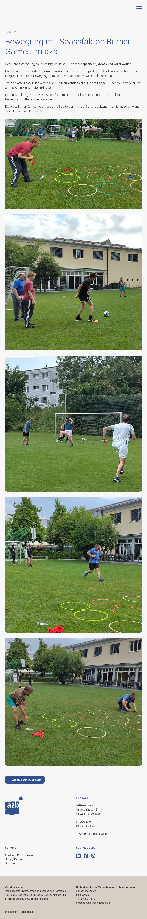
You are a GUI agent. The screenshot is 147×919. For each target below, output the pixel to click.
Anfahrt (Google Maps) (92, 834)
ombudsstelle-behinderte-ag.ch (93, 902)
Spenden (10, 863)
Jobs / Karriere (14, 859)
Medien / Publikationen (19, 855)
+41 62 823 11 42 (85, 898)
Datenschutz (27, 911)
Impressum (11, 911)
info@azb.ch (84, 821)
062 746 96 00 (85, 825)
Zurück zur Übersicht (26, 779)
